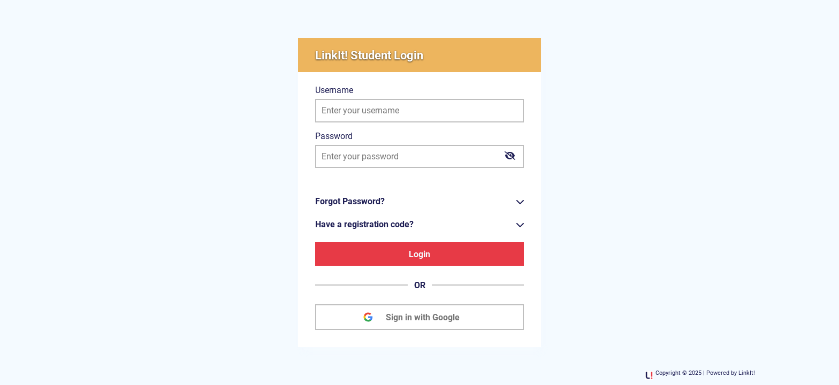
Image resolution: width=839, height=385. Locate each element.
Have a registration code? (364, 224)
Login (419, 254)
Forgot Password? (350, 201)
